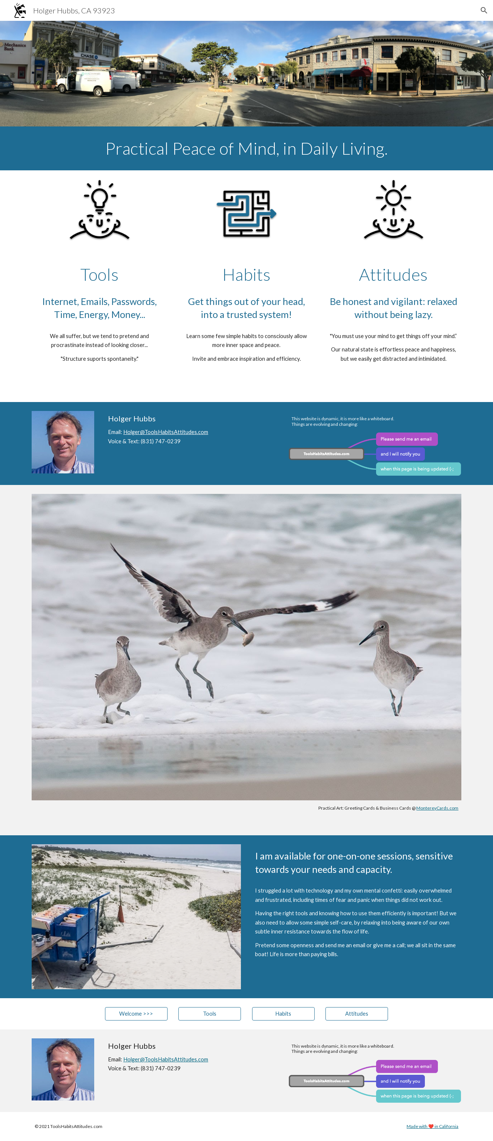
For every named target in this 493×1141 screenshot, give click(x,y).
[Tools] (210, 1013)
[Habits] (283, 1013)
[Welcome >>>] (136, 1013)
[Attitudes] (357, 1013)
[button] (484, 10)
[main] (246, 148)
